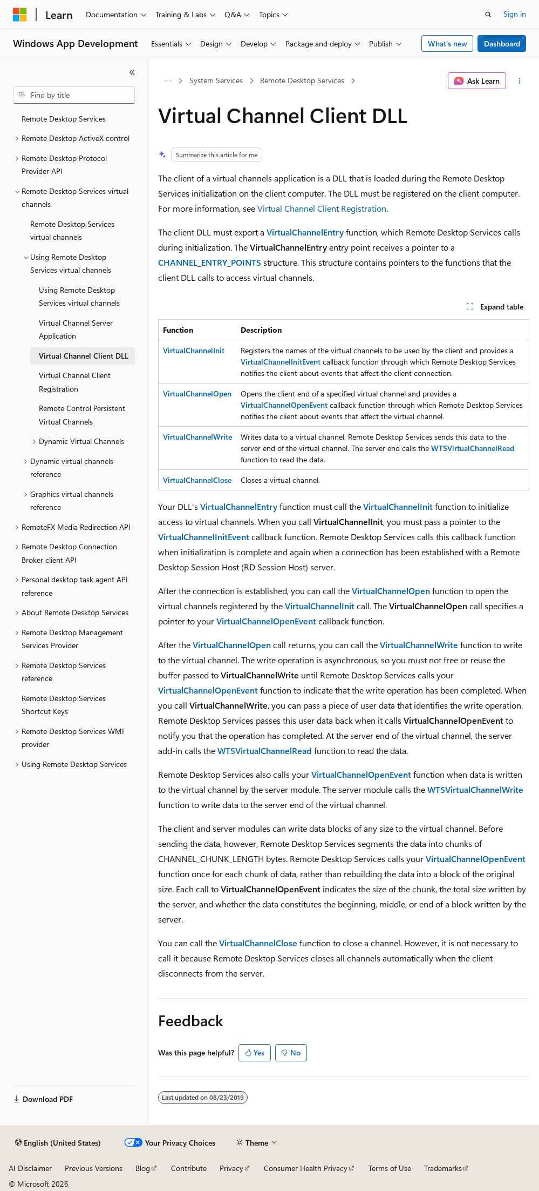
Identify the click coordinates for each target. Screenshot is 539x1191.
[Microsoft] (20, 15)
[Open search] (488, 14)
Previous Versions (93, 1168)
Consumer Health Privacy (305, 1168)
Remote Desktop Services (302, 80)
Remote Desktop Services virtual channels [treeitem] (72, 231)
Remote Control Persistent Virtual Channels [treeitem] (82, 415)
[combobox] (74, 95)
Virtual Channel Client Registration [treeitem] (75, 382)
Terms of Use (390, 1168)
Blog (142, 1168)
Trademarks (443, 1168)
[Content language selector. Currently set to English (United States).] (58, 1143)
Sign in (514, 14)
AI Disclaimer (30, 1168)
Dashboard (502, 43)
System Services (216, 80)
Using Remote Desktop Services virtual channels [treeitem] (79, 296)
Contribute (189, 1168)
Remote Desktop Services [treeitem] (64, 118)
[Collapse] (132, 72)
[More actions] (519, 81)
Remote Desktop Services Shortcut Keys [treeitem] (64, 705)
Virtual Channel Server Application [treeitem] (76, 329)
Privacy (231, 1168)
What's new (447, 43)
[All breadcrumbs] (167, 81)
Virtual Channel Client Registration (321, 208)
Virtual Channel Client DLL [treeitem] (83, 356)
